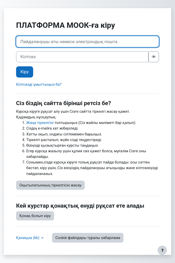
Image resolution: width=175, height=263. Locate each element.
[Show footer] (162, 250)
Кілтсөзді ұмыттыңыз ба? (38, 84)
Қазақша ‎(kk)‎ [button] (28, 237)
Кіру (24, 71)
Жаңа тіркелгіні (40, 122)
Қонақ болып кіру (35, 216)
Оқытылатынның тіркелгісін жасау (50, 185)
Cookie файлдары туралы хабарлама (87, 237)
